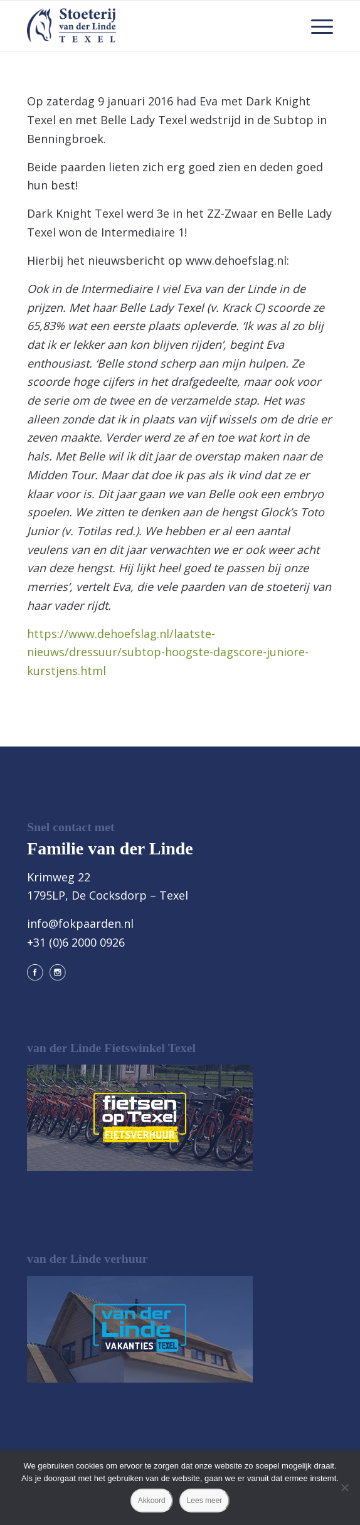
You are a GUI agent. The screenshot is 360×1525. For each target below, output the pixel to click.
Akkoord (152, 1500)
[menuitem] (316, 26)
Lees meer (205, 1500)
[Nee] (344, 1487)
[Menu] (316, 26)
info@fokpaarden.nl (80, 923)
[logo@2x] (149, 26)
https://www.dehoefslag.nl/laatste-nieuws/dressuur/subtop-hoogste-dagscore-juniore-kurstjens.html (168, 652)
